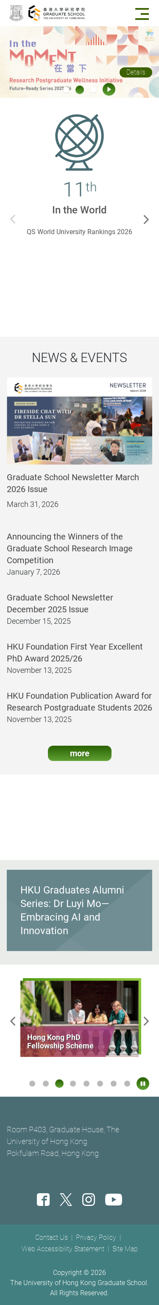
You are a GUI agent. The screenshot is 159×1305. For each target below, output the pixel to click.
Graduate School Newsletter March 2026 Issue (73, 489)
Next (148, 218)
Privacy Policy (96, 1237)
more (79, 759)
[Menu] (143, 13)
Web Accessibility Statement (63, 1249)
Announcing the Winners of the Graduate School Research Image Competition (70, 554)
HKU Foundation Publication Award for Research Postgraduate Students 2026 (79, 707)
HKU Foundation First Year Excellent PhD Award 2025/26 (75, 658)
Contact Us (51, 1237)
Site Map (125, 1249)
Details (135, 72)
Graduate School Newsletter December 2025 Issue (60, 609)
